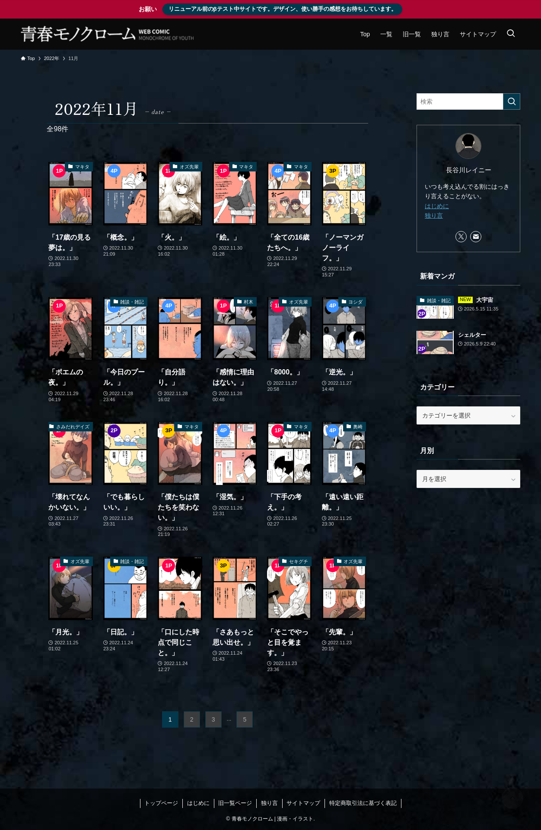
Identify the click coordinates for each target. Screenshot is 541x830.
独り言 (434, 215)
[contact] (475, 236)
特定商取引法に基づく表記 (363, 803)
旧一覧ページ (235, 803)
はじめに (437, 206)
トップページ (161, 803)
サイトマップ (303, 803)
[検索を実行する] (511, 101)
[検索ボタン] (510, 34)
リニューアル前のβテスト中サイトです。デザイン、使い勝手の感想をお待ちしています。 (283, 9)
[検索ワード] (468, 101)
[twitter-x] (461, 236)
